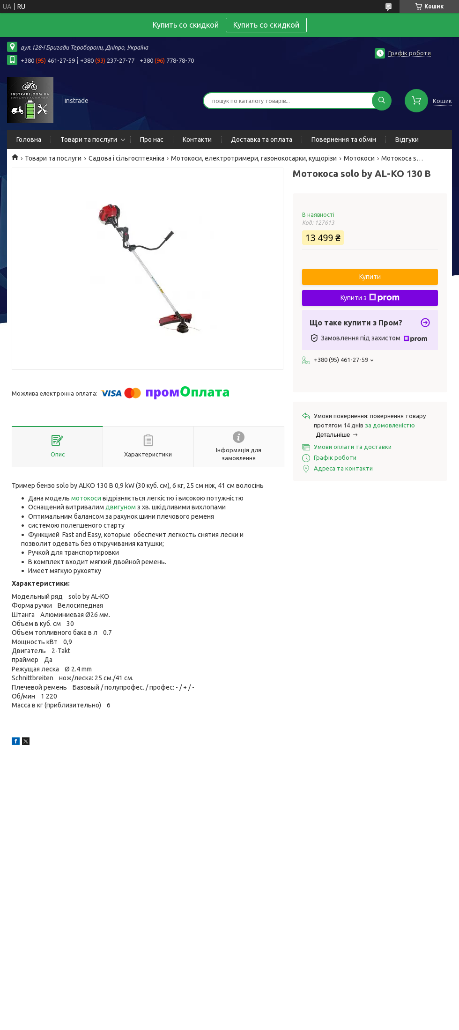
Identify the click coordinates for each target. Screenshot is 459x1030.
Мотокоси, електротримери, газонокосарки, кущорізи (254, 158)
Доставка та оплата (261, 139)
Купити (370, 276)
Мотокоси (359, 158)
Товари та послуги (88, 139)
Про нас (151, 139)
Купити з (370, 298)
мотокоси (86, 498)
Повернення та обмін (343, 139)
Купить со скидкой (266, 25)
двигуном (120, 507)
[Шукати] (382, 100)
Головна (28, 139)
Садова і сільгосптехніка (126, 158)
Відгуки (407, 139)
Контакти (197, 139)
